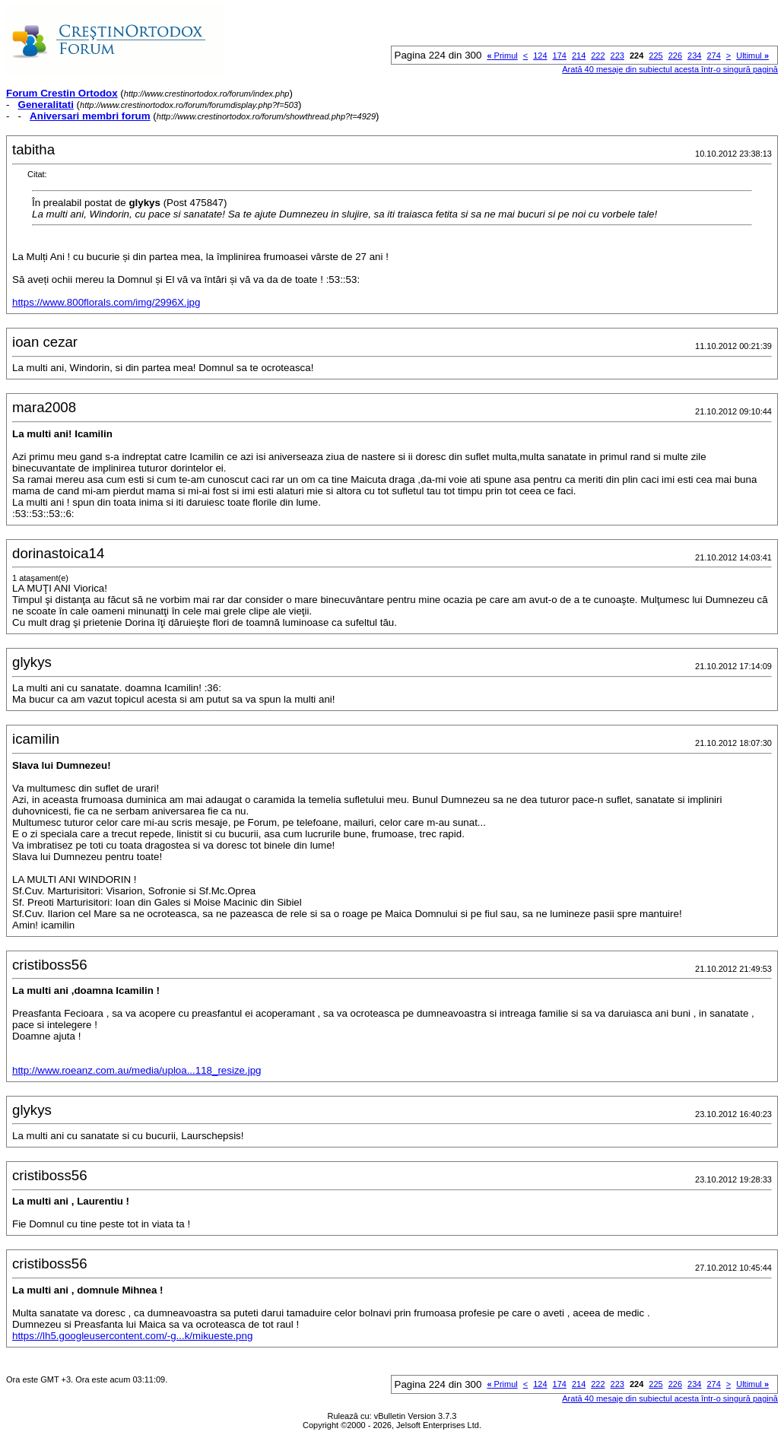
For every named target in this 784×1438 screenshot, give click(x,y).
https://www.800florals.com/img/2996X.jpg (106, 302)
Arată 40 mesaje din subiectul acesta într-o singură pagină (670, 69)
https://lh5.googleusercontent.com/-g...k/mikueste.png (132, 1335)
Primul (502, 55)
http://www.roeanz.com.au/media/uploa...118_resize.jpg (136, 1070)
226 (675, 55)
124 (540, 55)
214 (579, 55)
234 (694, 55)
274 (713, 55)
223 (617, 55)
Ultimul (752, 55)
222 (598, 55)
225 (655, 55)
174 (560, 55)
